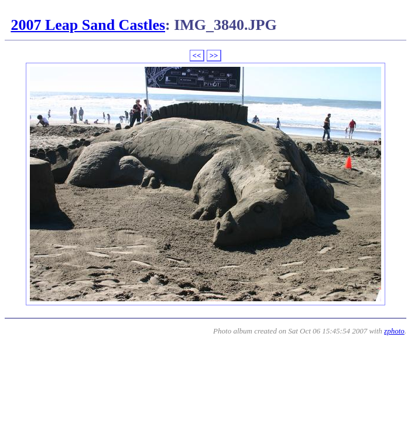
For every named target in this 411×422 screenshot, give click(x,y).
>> (214, 55)
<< (197, 55)
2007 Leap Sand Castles (88, 24)
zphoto (394, 330)
